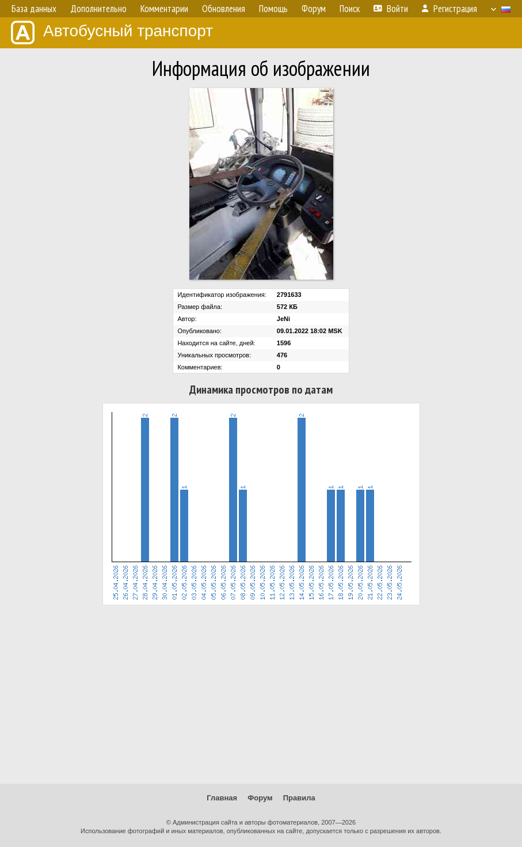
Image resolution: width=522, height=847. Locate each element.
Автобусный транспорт (112, 32)
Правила (299, 797)
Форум (259, 797)
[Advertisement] (261, 694)
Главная (222, 797)
